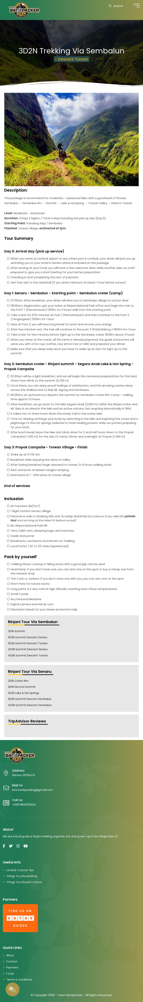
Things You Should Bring (21, 876)
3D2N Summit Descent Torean (27, 643)
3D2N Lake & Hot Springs (23, 693)
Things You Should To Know (24, 882)
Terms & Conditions (19, 979)
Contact (11, 961)
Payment (12, 967)
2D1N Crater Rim (18, 681)
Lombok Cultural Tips (20, 870)
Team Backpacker (70, 995)
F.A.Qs (10, 973)
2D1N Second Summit (22, 687)
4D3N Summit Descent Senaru (28, 649)
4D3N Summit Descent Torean (28, 655)
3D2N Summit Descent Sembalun (29, 699)
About (10, 955)
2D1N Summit (16, 631)
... (120, 836)
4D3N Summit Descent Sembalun (30, 705)
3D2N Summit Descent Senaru (27, 637)
